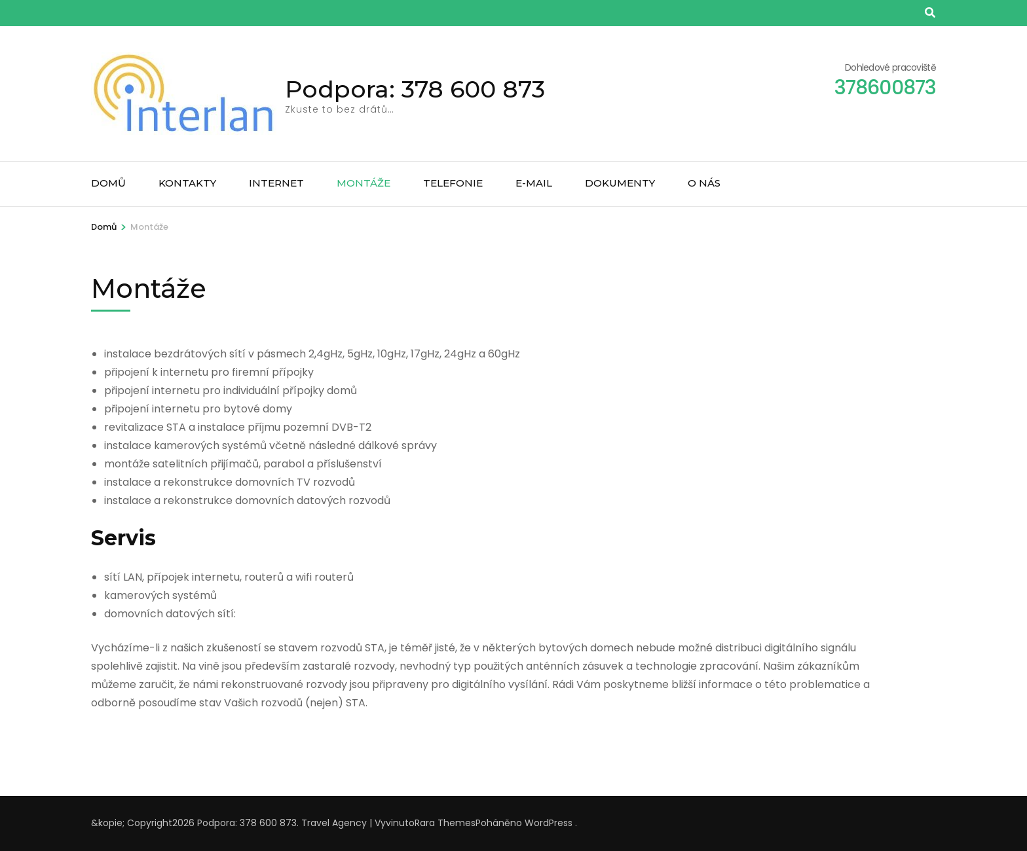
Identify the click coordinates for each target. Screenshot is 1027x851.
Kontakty (187, 183)
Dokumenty (620, 183)
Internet (276, 183)
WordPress (548, 822)
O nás (704, 183)
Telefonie (453, 183)
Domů (108, 183)
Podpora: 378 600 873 (415, 89)
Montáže (363, 183)
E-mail (533, 183)
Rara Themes (445, 822)
